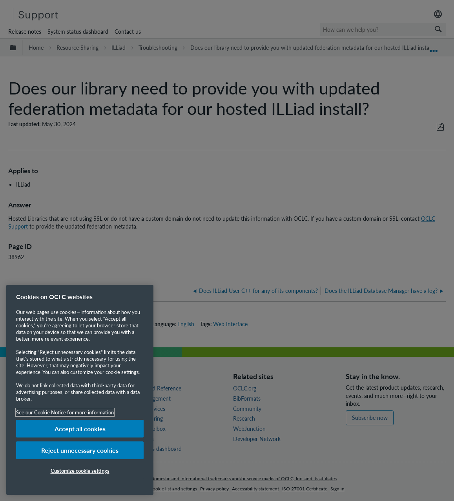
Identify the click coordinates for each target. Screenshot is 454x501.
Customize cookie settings (80, 470)
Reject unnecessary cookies (80, 450)
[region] (79, 390)
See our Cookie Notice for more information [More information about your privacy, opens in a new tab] (65, 412)
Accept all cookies (80, 428)
